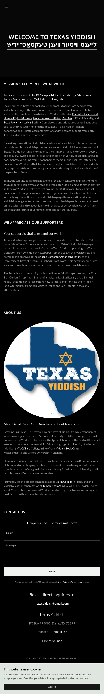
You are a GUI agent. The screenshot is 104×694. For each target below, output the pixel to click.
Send (52, 571)
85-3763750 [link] (55, 641)
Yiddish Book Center (68, 448)
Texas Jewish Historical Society (22, 122)
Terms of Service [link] (77, 582)
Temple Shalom (52, 485)
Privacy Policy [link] (62, 582)
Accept (52, 689)
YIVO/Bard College (28, 448)
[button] (15, 7)
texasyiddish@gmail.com (52, 603)
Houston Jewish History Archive (52, 118)
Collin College (63, 481)
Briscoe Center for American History (59, 256)
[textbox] (52, 533)
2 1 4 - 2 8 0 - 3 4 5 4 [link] (57, 631)
